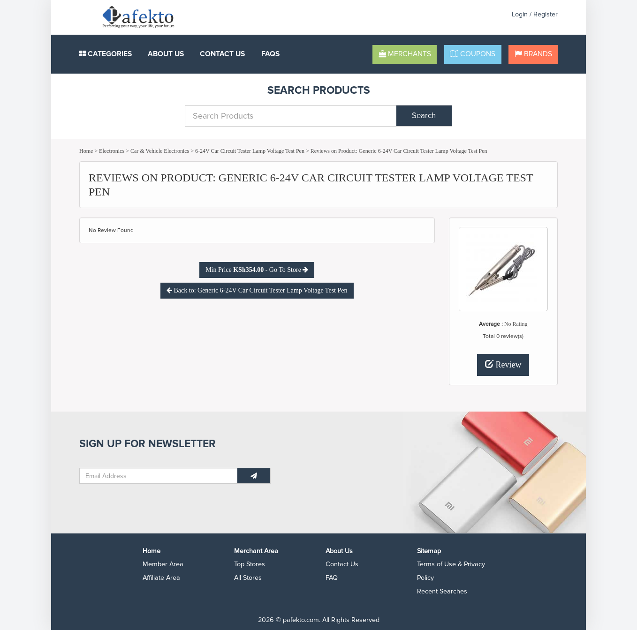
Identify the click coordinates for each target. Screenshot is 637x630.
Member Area (163, 564)
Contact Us (222, 54)
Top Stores (249, 564)
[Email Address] (158, 476)
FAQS (270, 54)
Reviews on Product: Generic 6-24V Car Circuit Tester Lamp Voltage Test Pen (399, 151)
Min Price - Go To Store (256, 269)
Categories (105, 54)
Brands (533, 54)
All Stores (248, 578)
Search (424, 115)
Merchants (405, 54)
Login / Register (535, 14)
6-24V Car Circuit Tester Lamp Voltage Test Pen (249, 151)
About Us (166, 54)
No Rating (516, 324)
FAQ (332, 578)
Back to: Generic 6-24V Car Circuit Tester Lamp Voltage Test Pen (257, 290)
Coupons (472, 54)
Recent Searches (442, 591)
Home (86, 151)
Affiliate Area (161, 578)
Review (503, 364)
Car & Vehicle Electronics (159, 151)
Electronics (111, 151)
